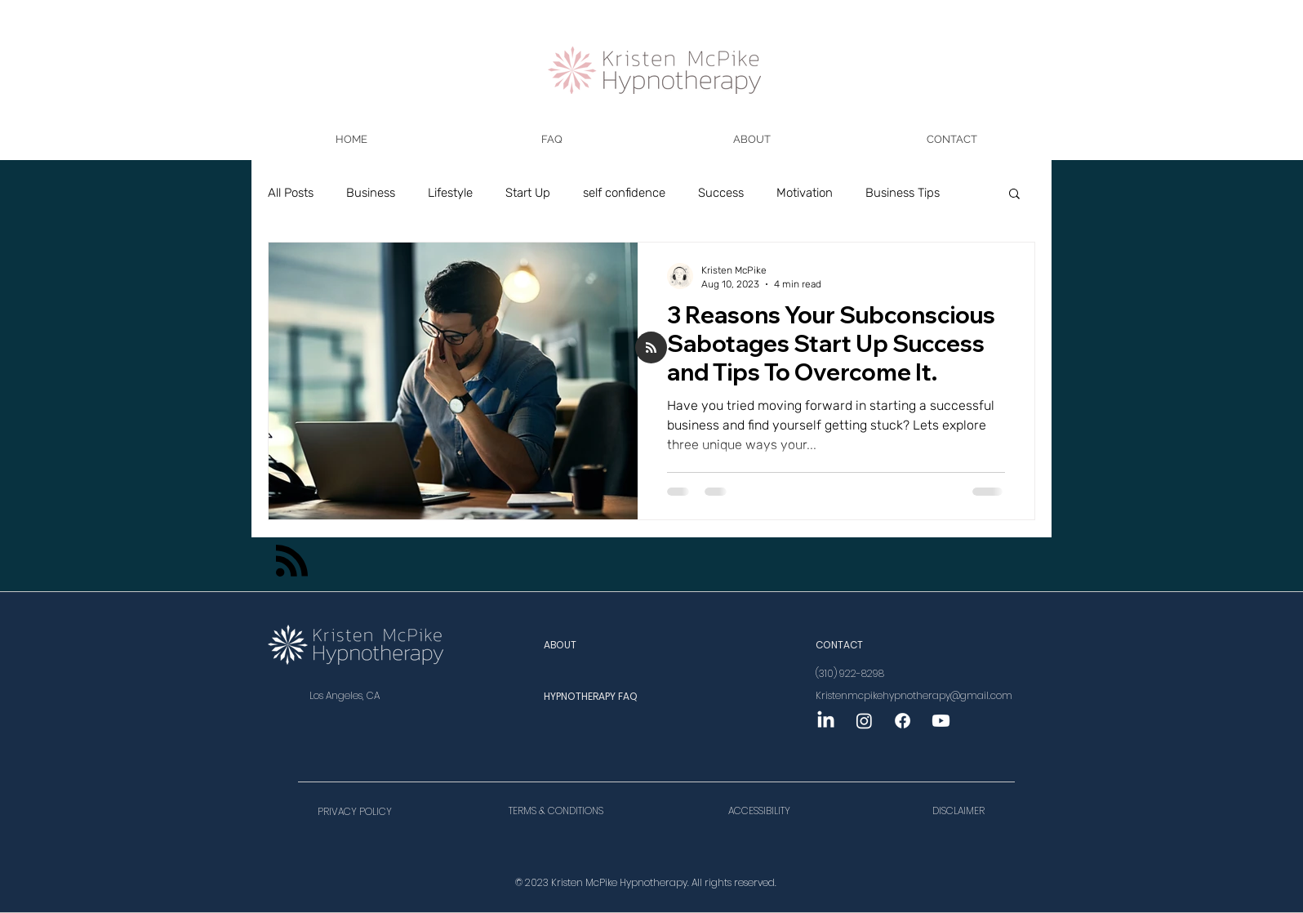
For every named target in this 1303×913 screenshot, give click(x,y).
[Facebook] (902, 720)
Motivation (804, 192)
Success (721, 192)
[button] (551, 139)
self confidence (624, 192)
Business (370, 192)
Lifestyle (450, 192)
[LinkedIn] (826, 720)
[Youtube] (941, 720)
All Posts (291, 192)
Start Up (527, 192)
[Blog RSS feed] (651, 348)
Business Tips (902, 192)
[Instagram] (864, 720)
